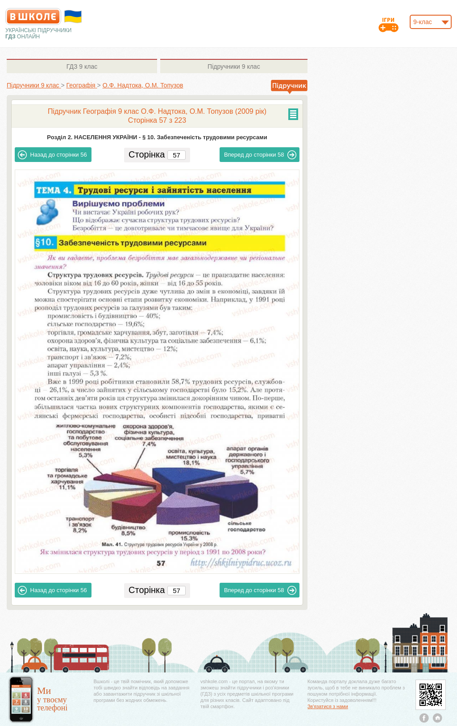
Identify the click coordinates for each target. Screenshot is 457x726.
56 (52, 154)
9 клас (81, 66)
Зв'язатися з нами (327, 706)
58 (260, 154)
